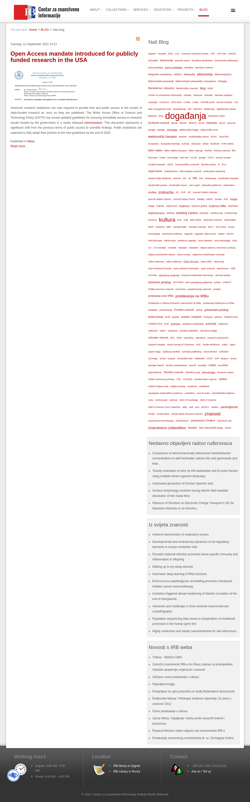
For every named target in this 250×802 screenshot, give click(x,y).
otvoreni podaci (222, 275)
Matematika (230, 220)
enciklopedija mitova (199, 136)
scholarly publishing (192, 351)
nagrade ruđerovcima (205, 234)
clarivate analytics (223, 95)
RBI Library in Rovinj (126, 771)
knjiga (233, 199)
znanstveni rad (224, 421)
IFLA (224, 164)
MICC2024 (221, 227)
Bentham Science (204, 67)
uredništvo (190, 393)
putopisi (175, 323)
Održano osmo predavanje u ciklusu (175, 677)
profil (167, 317)
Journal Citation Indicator (205, 192)
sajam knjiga (154, 351)
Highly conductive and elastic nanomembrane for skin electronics (194, 631)
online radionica (156, 261)
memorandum (93, 122)
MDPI (151, 227)
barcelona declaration (202, 60)
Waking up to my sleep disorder (172, 566)
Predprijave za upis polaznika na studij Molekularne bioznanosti (193, 691)
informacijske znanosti (190, 171)
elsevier (183, 136)
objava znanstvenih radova (161, 254)
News (31, 141)
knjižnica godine (199, 206)
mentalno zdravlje (197, 227)
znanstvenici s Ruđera (202, 420)
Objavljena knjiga (163, 684)
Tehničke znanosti (173, 372)
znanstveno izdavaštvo (167, 428)
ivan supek (194, 185)
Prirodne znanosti (184, 309)
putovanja (211, 323)
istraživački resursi (178, 185)
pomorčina (181, 289)
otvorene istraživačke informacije (197, 275)
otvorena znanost (169, 275)
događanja (185, 116)
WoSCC (205, 407)
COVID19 (164, 102)
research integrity (156, 344)
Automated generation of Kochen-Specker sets (182, 483)
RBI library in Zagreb (126, 766)
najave (221, 234)
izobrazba (166, 192)
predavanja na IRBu (192, 296)
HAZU (211, 157)
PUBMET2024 (155, 324)
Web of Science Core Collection (164, 407)
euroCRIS (224, 136)
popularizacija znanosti (199, 289)
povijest (217, 289)
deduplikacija (179, 109)
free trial (184, 157)
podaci (217, 282)
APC (212, 53)
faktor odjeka (155, 150)
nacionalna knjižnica (172, 234)
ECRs (202, 123)
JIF (189, 192)
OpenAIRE (206, 261)
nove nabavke (205, 240)
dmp (161, 115)
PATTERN (178, 282)
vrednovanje (161, 400)
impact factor (155, 171)
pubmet (218, 317)
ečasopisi (196, 144)
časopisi (192, 427)
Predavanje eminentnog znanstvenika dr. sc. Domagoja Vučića (192, 738)
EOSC (214, 136)
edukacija (211, 123)
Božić (210, 88)
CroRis (187, 102)
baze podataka (174, 67)
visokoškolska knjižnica (223, 393)
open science (208, 268)
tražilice (223, 379)
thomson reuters (225, 372)
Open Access (191, 261)
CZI (236, 102)
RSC (198, 344)
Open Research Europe (160, 268)
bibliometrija (204, 74)
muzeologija (154, 234)
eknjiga (151, 130)
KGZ (226, 199)
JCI (177, 192)
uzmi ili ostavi (203, 393)
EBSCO (193, 123)
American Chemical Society (194, 53)
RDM (179, 338)
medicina (160, 227)
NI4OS (230, 234)
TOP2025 (187, 379)
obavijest (182, 248)
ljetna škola (195, 220)
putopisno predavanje (193, 324)
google (202, 157)
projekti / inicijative (191, 317)
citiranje (187, 95)
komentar (204, 213)
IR (189, 178)
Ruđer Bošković (211, 344)
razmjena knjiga (208, 330)
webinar (173, 400)
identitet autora (208, 164)
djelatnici (152, 116)
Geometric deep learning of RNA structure (179, 574)
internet (177, 178)
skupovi (224, 358)
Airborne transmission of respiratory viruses (180, 534)
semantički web (184, 358)
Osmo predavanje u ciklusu (170, 711)
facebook (214, 144)
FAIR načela (227, 144)
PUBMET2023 (231, 317)
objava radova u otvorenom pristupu (218, 248)
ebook (174, 123)
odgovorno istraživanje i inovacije (208, 254)
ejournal (231, 123)
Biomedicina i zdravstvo (161, 88)
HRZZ (170, 164)
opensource (223, 268)
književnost (171, 206)
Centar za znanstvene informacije (165, 95)
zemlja (151, 414)
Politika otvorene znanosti (161, 289)
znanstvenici (182, 420)
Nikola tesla (170, 240)
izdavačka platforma (211, 185)
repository (189, 338)
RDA (172, 338)
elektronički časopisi (162, 136)
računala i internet (158, 337)
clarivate (208, 95)
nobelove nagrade (186, 240)
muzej (231, 227)
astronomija (166, 60)
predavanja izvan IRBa (161, 296)
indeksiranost (170, 171)
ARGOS (232, 53)
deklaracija (209, 109)
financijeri (152, 157)
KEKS (209, 199)
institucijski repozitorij (214, 171)
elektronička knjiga (188, 129)
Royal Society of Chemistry (180, 344)
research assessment (218, 338)
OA (150, 248)
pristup (199, 310)
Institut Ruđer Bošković (159, 178)
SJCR (209, 358)
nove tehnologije (222, 240)
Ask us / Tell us (201, 771)
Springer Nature (156, 365)
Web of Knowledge (188, 400)
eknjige (161, 129)
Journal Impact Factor (184, 199)
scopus (171, 358)
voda (150, 400)
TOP (178, 379)
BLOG (45, 29)
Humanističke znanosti (187, 164)
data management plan (159, 109)
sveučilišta (223, 365)
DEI (190, 109)
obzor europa (183, 254)
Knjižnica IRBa (217, 206)
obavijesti (193, 248)
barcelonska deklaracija (226, 60)
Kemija (218, 199)
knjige (151, 206)
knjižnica (184, 206)
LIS (186, 219)
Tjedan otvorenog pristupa (161, 379)
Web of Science (208, 400)
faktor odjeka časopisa (175, 150)
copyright (152, 102)
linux (179, 220)
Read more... (18, 146)
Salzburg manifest (171, 351)
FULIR (193, 157)
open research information (186, 268)
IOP (185, 178)
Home (33, 29)
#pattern (152, 53)
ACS (177, 53)
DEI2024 (198, 109)
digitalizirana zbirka (226, 109)
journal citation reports (159, 199)
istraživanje (210, 178)
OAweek (172, 248)
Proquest (208, 317)
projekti (175, 317)
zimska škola (162, 414)
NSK (234, 240)
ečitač (205, 144)
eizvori (222, 123)
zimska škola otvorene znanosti (186, 414)
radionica (223, 323)
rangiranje (172, 330)
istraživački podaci (157, 185)
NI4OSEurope (155, 240)
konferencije (231, 213)
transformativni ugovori (205, 379)
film (234, 150)
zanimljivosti (229, 407)
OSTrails (152, 275)
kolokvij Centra (187, 213)
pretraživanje (165, 310)
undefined (204, 386)
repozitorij (201, 338)
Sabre (225, 344)
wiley (185, 407)
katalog (200, 199)
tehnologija (209, 372)
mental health (180, 227)
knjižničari (233, 206)
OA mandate (160, 248)
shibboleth (200, 358)
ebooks (183, 123)
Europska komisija (170, 143)
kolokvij (171, 213)
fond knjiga (172, 157)
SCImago (153, 358)
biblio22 (178, 74)
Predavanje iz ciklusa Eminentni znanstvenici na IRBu (174, 303)
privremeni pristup (217, 310)
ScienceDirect (210, 351)
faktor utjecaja (196, 150)
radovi (162, 330)
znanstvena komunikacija (161, 421)
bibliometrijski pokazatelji (161, 81)
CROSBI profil (207, 102)
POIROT (227, 282)
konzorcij (152, 220)
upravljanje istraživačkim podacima (165, 393)
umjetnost (192, 386)
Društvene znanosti (158, 123)
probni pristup (155, 317)
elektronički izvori (209, 130)
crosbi (195, 102)
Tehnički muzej (192, 372)
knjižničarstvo (156, 213)
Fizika (162, 157)
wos (197, 407)
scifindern (224, 351)
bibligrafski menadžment (160, 74)
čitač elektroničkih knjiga (211, 428)
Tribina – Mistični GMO (167, 657)
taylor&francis (155, 372)
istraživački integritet (228, 178)
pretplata (152, 309)
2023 (170, 53)
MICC (211, 227)
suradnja (202, 365)
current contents (224, 102)
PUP (166, 324)
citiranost (197, 95)
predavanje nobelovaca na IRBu (218, 303)
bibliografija (189, 74)
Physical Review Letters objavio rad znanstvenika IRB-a (188, 730)
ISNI (201, 178)
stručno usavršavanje (176, 365)
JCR (183, 192)
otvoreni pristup (159, 282)
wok (191, 407)
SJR (216, 358)
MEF (169, 227)
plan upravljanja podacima (198, 282)
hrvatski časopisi (156, 164)
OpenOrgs (219, 261)
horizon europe (223, 157)
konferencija (217, 213)
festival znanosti (222, 150)
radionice (152, 330)
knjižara (160, 206)
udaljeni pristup (178, 386)
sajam (232, 344)
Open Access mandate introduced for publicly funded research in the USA (74, 56)
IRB (195, 178)
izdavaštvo (229, 185)
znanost (213, 413)
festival (208, 150)
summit (192, 365)
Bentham (189, 67)
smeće (233, 358)
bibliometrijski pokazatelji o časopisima (196, 81)
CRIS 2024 (176, 102)
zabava (214, 407)
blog (203, 88)
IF (219, 164)
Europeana (153, 144)
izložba (152, 192)
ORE (232, 268)
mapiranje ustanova (212, 220)
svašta (212, 365)
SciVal (163, 358)
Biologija (222, 81)
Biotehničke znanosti (187, 88)
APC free (221, 53)
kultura (167, 220)
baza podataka (155, 67)
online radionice (174, 261)
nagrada (188, 234)
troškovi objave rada (158, 386)
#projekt (162, 53)
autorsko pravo (182, 60)
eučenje (185, 144)
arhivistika (153, 60)
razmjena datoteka (188, 330)
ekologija (172, 129)
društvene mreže (216, 116)
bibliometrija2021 (223, 74)
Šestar (228, 428)
